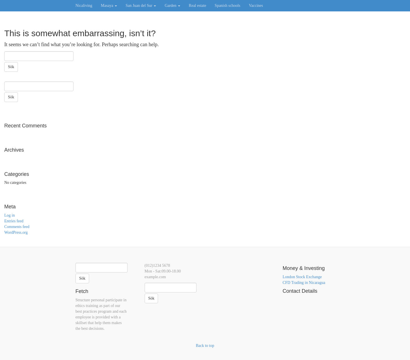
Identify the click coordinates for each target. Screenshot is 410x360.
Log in (9, 215)
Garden (172, 5)
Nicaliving (83, 5)
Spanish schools (227, 5)
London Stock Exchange (302, 277)
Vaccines (256, 5)
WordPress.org (16, 232)
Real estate (197, 5)
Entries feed (13, 221)
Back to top (205, 345)
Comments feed (16, 227)
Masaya (109, 5)
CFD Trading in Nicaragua (304, 282)
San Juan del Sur (141, 5)
